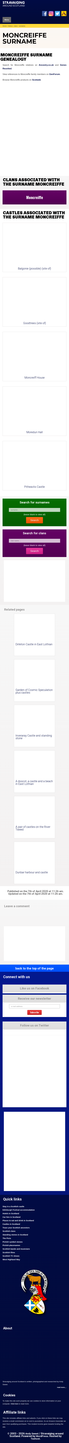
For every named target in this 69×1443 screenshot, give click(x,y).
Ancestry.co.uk (46, 65)
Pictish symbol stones (13, 1242)
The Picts (7, 1238)
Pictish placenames (11, 1245)
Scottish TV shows (11, 1256)
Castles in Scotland (11, 1224)
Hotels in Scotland (11, 1213)
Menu (6, 20)
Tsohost (35, 1438)
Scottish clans (9, 1231)
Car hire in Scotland (11, 1217)
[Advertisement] (24, 943)
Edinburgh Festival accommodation (19, 1210)
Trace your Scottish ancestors (16, 1228)
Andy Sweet (31, 1433)
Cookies (9, 1395)
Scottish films (9, 1252)
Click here (14, 1404)
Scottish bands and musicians (16, 1249)
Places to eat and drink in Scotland (18, 1221)
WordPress (42, 1436)
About (7, 1328)
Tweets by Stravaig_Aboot (12, 1031)
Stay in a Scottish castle (13, 1206)
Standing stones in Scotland (15, 1235)
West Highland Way (11, 1260)
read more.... (61, 1387)
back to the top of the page (34, 968)
